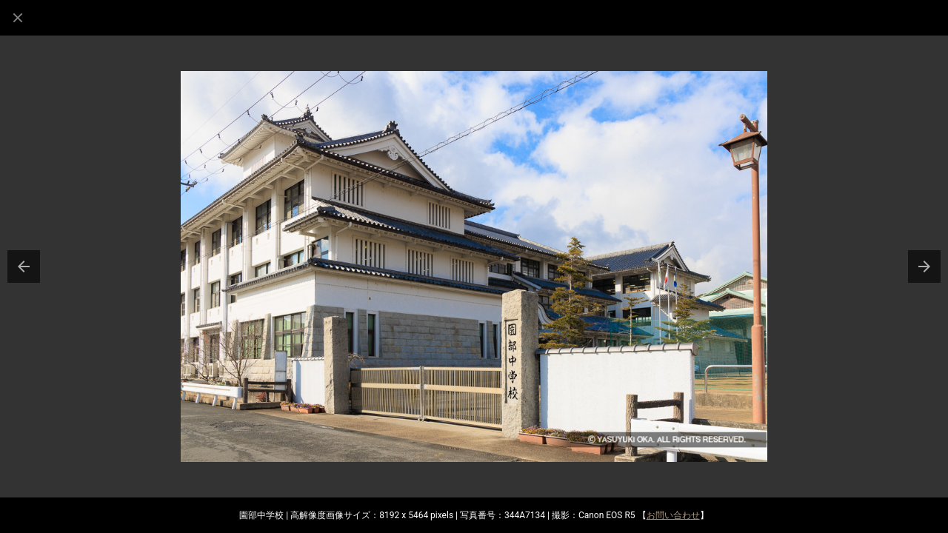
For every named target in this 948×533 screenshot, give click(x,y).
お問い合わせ (673, 515)
